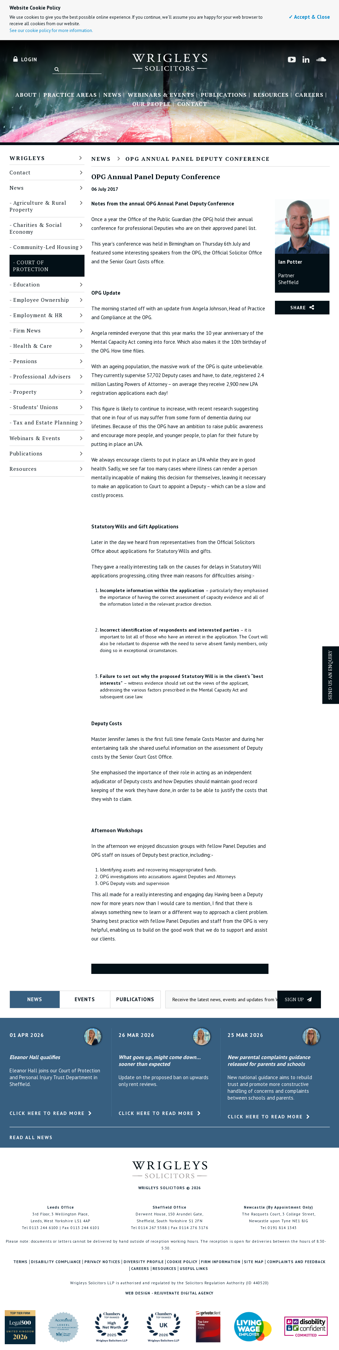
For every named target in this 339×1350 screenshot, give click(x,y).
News (112, 95)
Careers (309, 95)
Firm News (27, 330)
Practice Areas (70, 95)
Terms (20, 1262)
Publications (224, 95)
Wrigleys (27, 158)
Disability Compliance (56, 1262)
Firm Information (221, 1262)
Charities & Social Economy (36, 228)
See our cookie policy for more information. (51, 30)
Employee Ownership (41, 299)
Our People (151, 104)
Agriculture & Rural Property (38, 206)
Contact (192, 104)
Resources (271, 95)
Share (298, 308)
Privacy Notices (102, 1262)
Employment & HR (38, 315)
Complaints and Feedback (296, 1262)
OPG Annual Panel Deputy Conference (197, 158)
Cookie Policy (182, 1262)
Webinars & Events (161, 95)
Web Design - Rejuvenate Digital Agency (169, 1293)
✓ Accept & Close (309, 17)
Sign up (298, 999)
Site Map (254, 1262)
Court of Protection (31, 266)
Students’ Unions (35, 407)
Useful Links (194, 1269)
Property (25, 391)
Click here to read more (47, 1113)
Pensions (25, 361)
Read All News (31, 1137)
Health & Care (32, 345)
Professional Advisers (42, 376)
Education (26, 284)
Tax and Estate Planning (45, 422)
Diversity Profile (144, 1262)
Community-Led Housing (46, 247)
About (26, 95)
